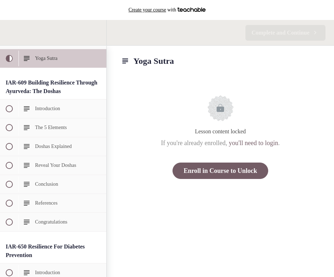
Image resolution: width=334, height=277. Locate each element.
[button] (9, 32)
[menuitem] (97, 32)
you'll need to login (253, 143)
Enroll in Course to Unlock (220, 170)
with (167, 10)
